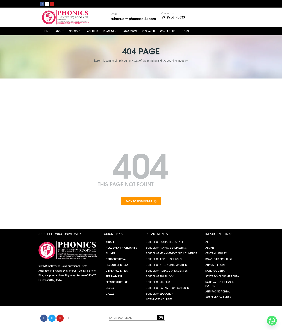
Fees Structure (117, 282)
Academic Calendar (218, 297)
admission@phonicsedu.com (133, 18)
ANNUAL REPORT (215, 265)
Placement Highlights (121, 247)
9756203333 (217, 318)
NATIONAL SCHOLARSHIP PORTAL (220, 284)
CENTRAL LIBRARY (216, 253)
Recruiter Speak (117, 265)
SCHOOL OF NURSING (158, 282)
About (110, 242)
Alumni (110, 253)
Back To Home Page (141, 201)
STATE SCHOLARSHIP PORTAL (222, 276)
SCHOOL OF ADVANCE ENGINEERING (166, 247)
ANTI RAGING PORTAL (217, 291)
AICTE (208, 242)
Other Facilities (117, 270)
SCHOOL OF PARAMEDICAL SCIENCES (167, 288)
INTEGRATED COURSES (159, 299)
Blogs (185, 31)
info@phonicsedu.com (198, 323)
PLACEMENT (110, 31)
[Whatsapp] (272, 321)
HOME (46, 31)
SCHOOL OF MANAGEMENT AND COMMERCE (171, 253)
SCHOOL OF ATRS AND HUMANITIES (166, 265)
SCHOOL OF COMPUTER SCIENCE (165, 242)
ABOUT (59, 31)
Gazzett (112, 293)
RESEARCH (148, 31)
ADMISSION (130, 31)
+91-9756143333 (198, 318)
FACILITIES (92, 31)
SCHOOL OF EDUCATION (159, 293)
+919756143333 (173, 17)
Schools (75, 31)
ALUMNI (209, 247)
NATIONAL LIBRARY (216, 270)
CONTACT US (168, 31)
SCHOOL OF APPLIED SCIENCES (164, 259)
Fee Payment (114, 276)
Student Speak (116, 259)
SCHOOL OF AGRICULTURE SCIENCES (167, 270)
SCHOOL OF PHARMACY (160, 276)
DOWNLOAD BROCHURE (219, 259)
